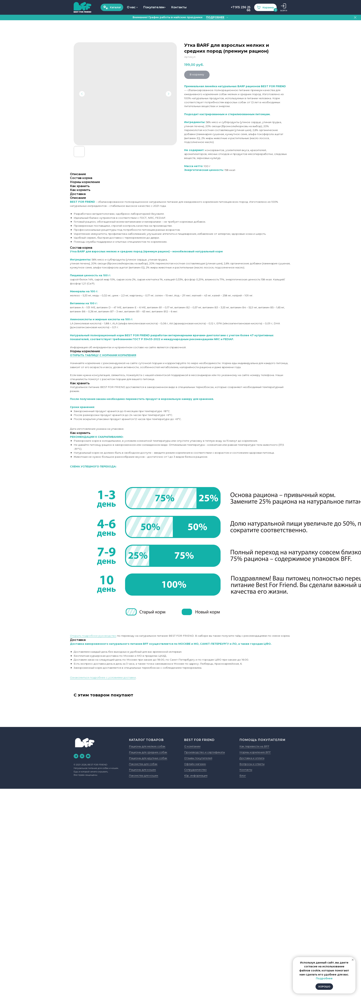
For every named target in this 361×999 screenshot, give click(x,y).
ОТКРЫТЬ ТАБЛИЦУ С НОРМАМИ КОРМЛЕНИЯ (103, 355)
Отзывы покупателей (198, 758)
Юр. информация (195, 776)
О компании (192, 746)
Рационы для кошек (142, 770)
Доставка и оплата (251, 758)
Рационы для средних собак (148, 752)
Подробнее (324, 978)
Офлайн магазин (195, 764)
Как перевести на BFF (254, 746)
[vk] (82, 756)
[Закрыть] (355, 18)
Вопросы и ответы (251, 764)
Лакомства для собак (143, 764)
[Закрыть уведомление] (353, 960)
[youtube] (88, 756)
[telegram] (76, 756)
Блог (242, 776)
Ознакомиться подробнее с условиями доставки (103, 677)
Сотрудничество (195, 770)
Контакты (245, 770)
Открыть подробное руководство (93, 636)
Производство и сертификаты (204, 752)
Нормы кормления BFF (255, 752)
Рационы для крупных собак (148, 758)
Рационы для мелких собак (147, 746)
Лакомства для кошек (143, 776)
